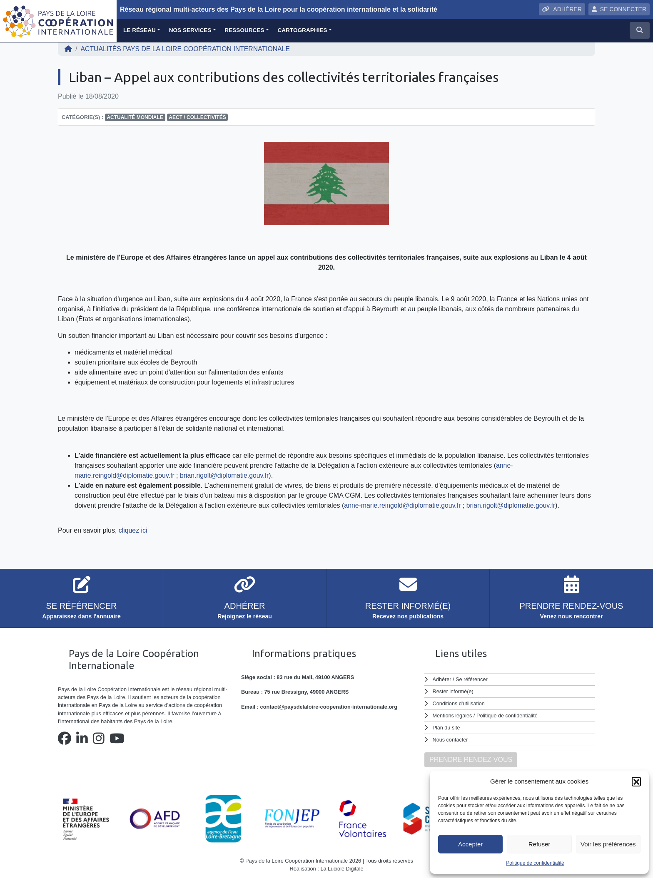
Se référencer (472, 679)
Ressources (244, 30)
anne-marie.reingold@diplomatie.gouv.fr (403, 505)
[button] (636, 781)
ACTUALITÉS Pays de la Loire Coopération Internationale (186, 48)
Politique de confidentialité (535, 863)
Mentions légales (453, 715)
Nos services (190, 30)
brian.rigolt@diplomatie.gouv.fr (226, 475)
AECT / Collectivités (197, 117)
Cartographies (302, 30)
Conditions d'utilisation (459, 703)
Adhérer (441, 679)
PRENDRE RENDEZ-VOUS (470, 757)
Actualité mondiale (135, 117)
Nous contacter (451, 738)
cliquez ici (133, 530)
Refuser (539, 844)
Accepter (470, 844)
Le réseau (139, 30)
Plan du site (447, 726)
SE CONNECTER (619, 9)
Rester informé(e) (453, 691)
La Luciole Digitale (342, 867)
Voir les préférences (608, 844)
